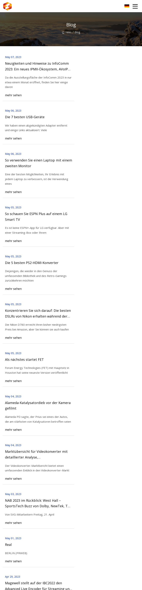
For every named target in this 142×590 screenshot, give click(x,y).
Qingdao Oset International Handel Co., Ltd (97, 562)
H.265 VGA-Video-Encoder (86, 522)
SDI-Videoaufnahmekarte (18, 534)
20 (97, 380)
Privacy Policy (79, 494)
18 (78, 380)
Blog (5, 488)
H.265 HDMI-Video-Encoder (87, 516)
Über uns (76, 476)
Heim (67, 32)
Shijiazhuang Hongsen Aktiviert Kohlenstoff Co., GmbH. (35, 556)
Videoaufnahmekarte (83, 528)
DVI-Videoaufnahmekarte (86, 534)
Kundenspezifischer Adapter (87, 556)
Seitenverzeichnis (13, 494)
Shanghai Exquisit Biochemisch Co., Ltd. (26, 567)
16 (60, 380)
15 (50, 380)
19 (87, 380)
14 (41, 380)
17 (69, 380)
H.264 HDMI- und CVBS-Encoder (22, 528)
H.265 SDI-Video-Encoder (18, 522)
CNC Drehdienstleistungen (18, 562)
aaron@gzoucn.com (104, 585)
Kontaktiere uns (19, 421)
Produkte (8, 482)
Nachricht (76, 482)
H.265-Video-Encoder (15, 516)
